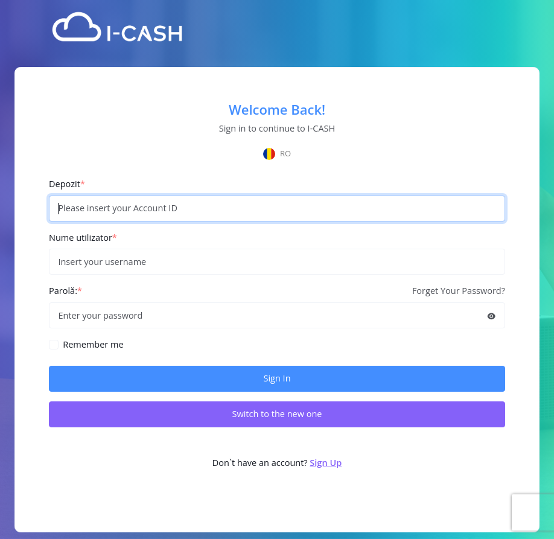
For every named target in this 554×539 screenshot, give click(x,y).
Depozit (67, 184)
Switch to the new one (277, 413)
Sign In (276, 378)
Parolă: (65, 290)
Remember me (93, 344)
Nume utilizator (83, 237)
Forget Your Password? (458, 290)
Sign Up (326, 462)
